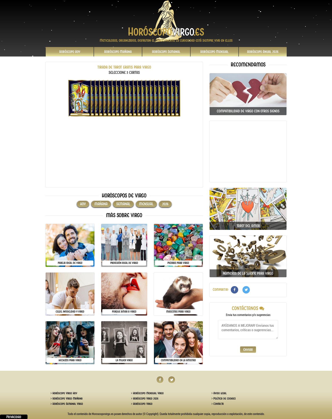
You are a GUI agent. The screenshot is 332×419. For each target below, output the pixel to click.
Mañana (118, 51)
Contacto (218, 404)
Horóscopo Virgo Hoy (64, 393)
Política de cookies (224, 398)
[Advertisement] (124, 154)
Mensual (214, 51)
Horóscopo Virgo (141, 404)
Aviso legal (219, 393)
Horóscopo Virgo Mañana (67, 398)
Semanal (166, 51)
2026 (262, 51)
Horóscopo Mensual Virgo (147, 393)
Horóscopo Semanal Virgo (67, 404)
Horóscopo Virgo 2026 (144, 398)
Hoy (69, 51)
